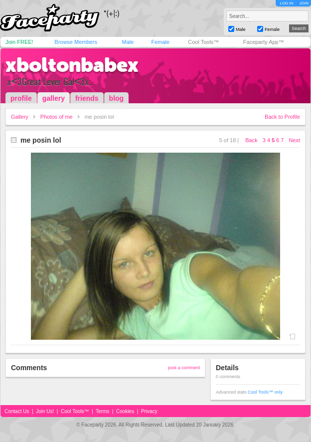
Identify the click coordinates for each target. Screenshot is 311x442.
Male (128, 42)
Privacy (149, 411)
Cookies (125, 411)
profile (21, 98)
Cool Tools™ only (265, 392)
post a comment (184, 367)
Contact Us (16, 411)
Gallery (19, 117)
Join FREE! (19, 42)
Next (294, 140)
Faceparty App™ (263, 42)
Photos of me (56, 117)
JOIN (304, 3)
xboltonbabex (72, 64)
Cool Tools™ (203, 42)
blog (116, 98)
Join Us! (45, 411)
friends (87, 98)
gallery (53, 98)
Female (160, 42)
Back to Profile (282, 117)
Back (251, 140)
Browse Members (75, 42)
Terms (102, 411)
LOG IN (286, 3)
